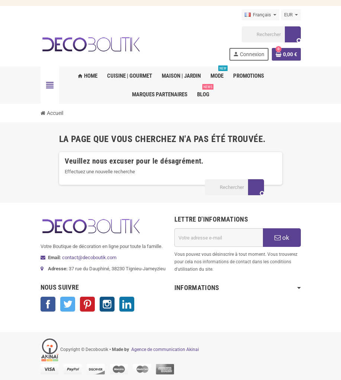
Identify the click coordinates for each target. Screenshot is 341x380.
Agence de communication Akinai (165, 349)
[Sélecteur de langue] (260, 14)
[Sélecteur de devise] (291, 14)
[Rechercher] (271, 34)
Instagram (107, 304)
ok (281, 237)
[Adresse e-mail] (218, 237)
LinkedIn (126, 304)
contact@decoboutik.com (89, 257)
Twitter (67, 304)
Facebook (48, 304)
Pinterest (87, 304)
